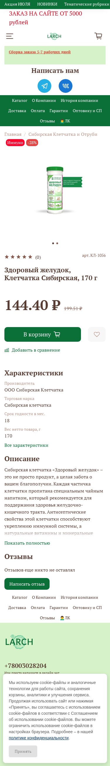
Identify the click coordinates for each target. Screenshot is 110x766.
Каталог (19, 100)
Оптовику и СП (87, 110)
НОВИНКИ (47, 4)
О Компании (44, 100)
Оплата (38, 110)
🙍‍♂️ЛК (65, 121)
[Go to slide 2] (57, 243)
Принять (23, 751)
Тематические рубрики (86, 4)
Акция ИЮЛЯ (17, 4)
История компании (79, 100)
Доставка (17, 110)
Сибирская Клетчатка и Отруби (62, 134)
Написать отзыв (27, 584)
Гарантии (59, 110)
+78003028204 (25, 665)
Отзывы (47, 121)
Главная (12, 134)
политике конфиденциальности (39, 738)
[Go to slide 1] (53, 243)
